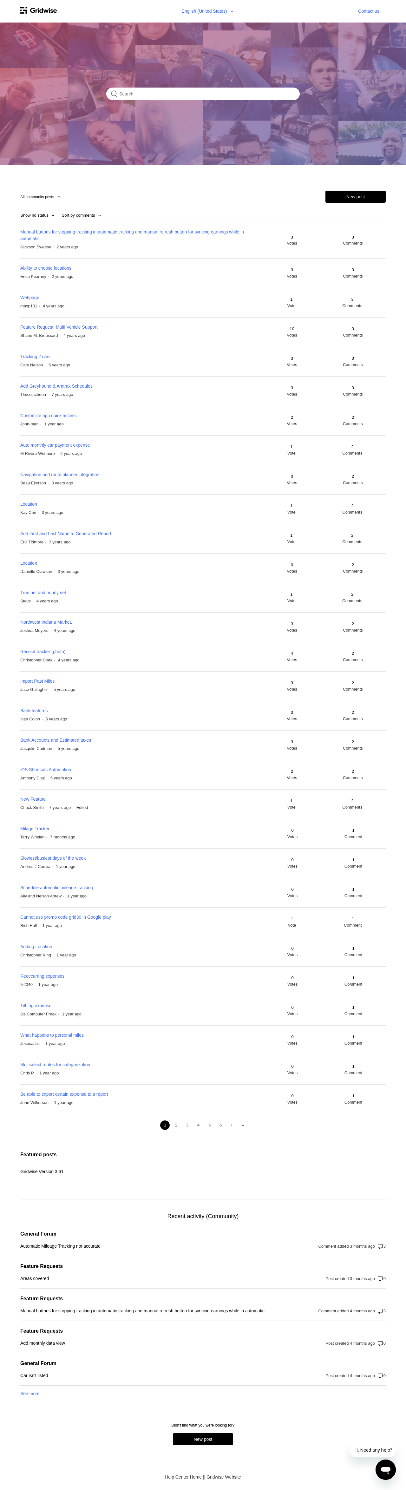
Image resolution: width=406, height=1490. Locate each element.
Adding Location (36, 946)
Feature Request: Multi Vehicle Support (59, 327)
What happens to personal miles (52, 1035)
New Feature (33, 799)
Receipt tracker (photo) (42, 651)
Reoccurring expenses (42, 976)
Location (28, 504)
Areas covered (34, 1278)
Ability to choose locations (45, 268)
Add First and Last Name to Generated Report (65, 533)
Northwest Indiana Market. (46, 622)
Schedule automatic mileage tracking (56, 887)
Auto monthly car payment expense (55, 445)
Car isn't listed (34, 1375)
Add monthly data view (42, 1343)
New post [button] (355, 196)
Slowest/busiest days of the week (53, 858)
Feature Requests (41, 1266)
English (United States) (205, 11)
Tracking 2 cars (35, 356)
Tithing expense (35, 1005)
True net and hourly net (43, 592)
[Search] (203, 94)
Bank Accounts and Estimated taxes (55, 740)
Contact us (368, 11)
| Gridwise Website (222, 1477)
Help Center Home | (184, 1477)
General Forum (38, 1234)
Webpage (29, 297)
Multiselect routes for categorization (55, 1064)
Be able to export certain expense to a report (64, 1094)
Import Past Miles (37, 681)
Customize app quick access (48, 415)
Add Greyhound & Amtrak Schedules (56, 386)
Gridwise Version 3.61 (41, 1171)
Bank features (34, 710)
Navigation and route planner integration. (60, 474)
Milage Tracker (34, 828)
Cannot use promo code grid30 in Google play (65, 917)
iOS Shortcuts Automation (45, 769)
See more (30, 1393)
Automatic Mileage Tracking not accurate (60, 1246)
